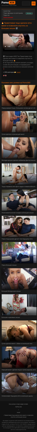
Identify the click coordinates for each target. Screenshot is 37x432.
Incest (18, 72)
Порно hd (6, 15)
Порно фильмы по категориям (13, 13)
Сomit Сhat (6, 11)
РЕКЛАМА (29, 13)
